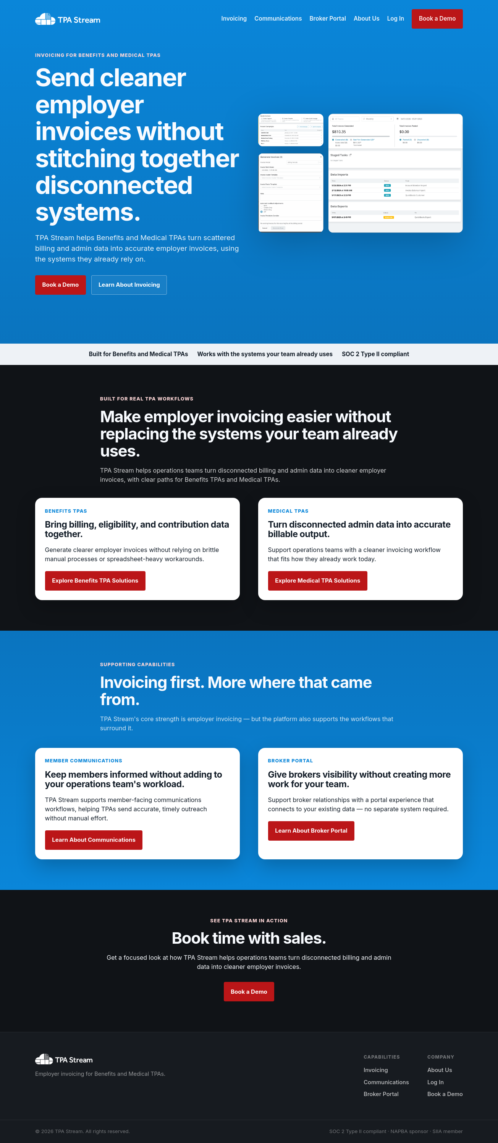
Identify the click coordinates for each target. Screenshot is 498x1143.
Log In (395, 18)
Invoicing (234, 18)
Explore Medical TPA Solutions (317, 580)
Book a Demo (437, 18)
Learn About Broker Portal (311, 830)
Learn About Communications (94, 839)
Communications (278, 18)
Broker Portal (327, 18)
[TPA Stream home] (67, 19)
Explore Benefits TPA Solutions (95, 580)
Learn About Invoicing (129, 284)
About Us (367, 18)
